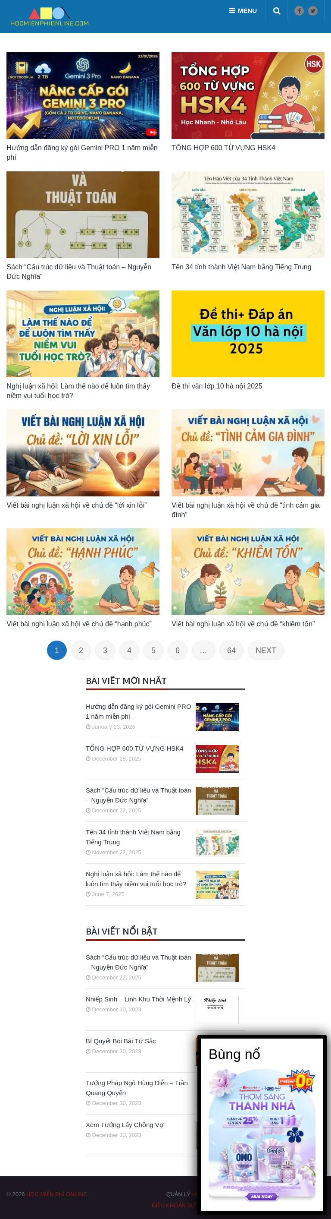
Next (266, 650)
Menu (247, 10)
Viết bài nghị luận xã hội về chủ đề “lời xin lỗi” (76, 505)
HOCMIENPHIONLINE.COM (227, 1194)
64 (231, 650)
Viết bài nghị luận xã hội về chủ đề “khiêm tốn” (243, 624)
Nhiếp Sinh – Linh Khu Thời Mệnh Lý (138, 999)
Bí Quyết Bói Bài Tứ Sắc (121, 1041)
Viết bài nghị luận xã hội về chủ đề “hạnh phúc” (78, 624)
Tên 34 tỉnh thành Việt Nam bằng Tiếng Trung (133, 837)
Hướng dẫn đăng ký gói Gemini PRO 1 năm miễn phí (138, 711)
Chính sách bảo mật (247, 1205)
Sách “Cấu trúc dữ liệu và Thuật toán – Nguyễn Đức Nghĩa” (138, 795)
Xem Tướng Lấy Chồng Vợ (124, 1124)
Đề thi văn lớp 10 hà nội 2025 (217, 386)
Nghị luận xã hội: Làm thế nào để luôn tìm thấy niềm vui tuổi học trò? (136, 878)
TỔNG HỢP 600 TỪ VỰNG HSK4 (135, 748)
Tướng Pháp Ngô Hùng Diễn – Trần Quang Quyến (137, 1087)
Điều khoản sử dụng (182, 1205)
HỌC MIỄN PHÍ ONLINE (56, 1194)
